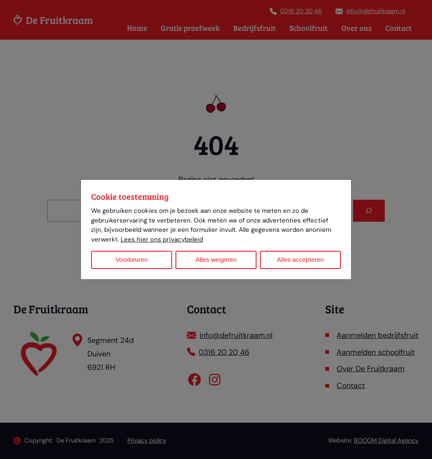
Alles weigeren (216, 259)
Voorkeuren (132, 259)
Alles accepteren (300, 259)
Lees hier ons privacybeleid (162, 239)
